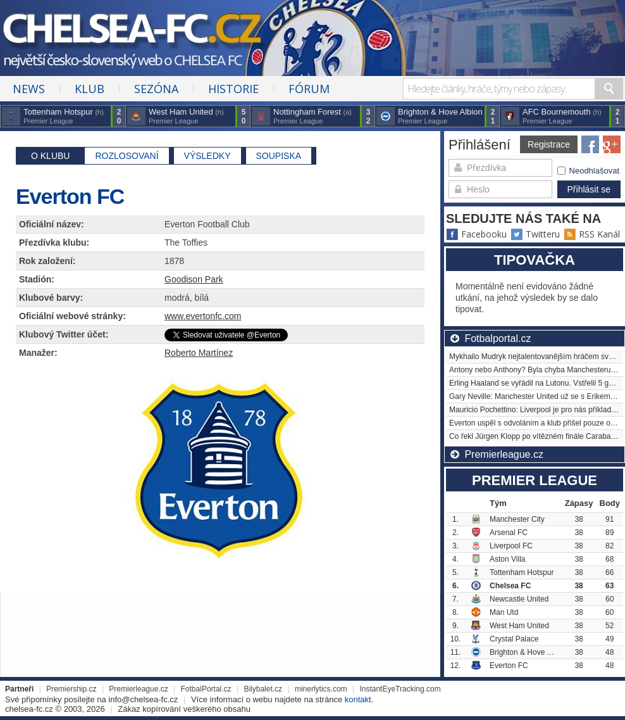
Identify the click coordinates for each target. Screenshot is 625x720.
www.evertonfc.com (202, 316)
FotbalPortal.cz (206, 689)
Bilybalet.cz (263, 689)
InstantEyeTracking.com (399, 689)
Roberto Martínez (198, 353)
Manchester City (517, 519)
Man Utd (504, 612)
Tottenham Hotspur (522, 572)
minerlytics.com (321, 689)
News (29, 88)
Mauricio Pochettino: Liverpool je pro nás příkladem (535, 409)
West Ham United (519, 625)
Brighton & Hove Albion (528, 652)
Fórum (309, 88)
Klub (89, 88)
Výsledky (207, 156)
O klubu (50, 156)
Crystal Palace (514, 639)
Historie (233, 88)
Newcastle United (519, 599)
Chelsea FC (510, 585)
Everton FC (509, 665)
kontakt (358, 699)
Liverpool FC (511, 545)
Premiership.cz (71, 689)
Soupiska (279, 156)
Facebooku (476, 234)
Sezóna (156, 88)
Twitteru (535, 234)
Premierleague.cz (138, 689)
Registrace (549, 144)
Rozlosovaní (126, 156)
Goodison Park (193, 279)
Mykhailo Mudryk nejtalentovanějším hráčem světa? (536, 356)
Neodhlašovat (588, 170)
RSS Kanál (592, 234)
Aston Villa (507, 559)
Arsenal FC (509, 532)
